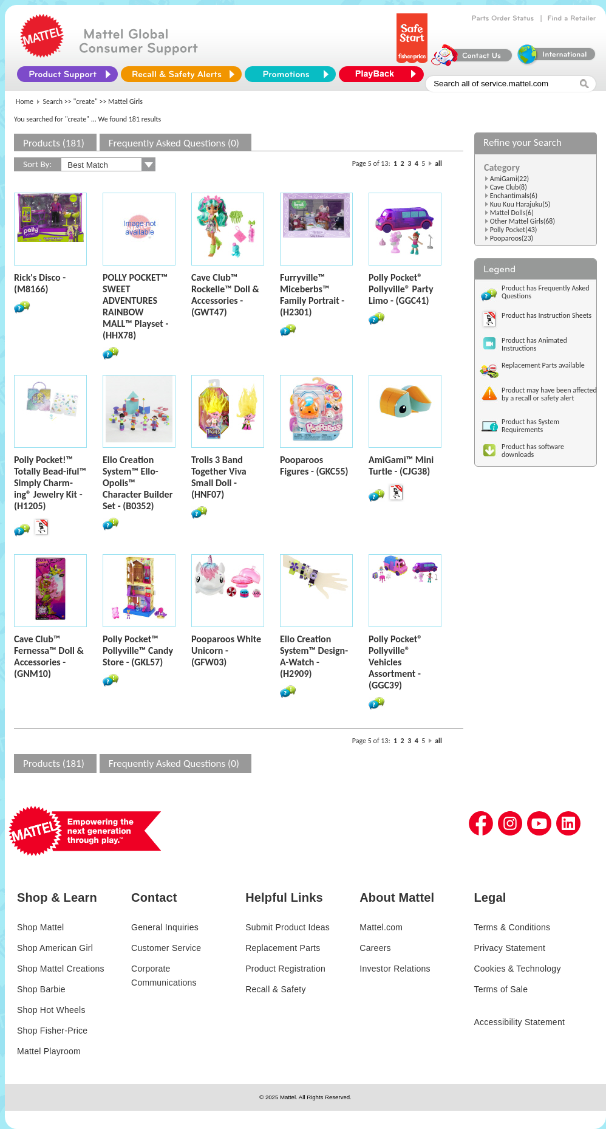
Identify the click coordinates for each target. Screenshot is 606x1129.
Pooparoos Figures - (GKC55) (314, 465)
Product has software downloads (533, 450)
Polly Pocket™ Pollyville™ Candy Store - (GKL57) (138, 650)
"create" (85, 101)
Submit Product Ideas (287, 927)
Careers (375, 948)
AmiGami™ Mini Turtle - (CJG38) (401, 465)
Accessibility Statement (519, 1022)
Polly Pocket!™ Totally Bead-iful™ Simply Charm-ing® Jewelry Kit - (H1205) (50, 483)
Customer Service (166, 948)
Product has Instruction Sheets (546, 315)
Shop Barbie (41, 989)
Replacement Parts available (543, 365)
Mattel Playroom (49, 1051)
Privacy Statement (509, 948)
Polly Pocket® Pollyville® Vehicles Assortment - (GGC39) (395, 662)
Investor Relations (395, 968)
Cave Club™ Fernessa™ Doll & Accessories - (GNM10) (49, 656)
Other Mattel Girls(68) (522, 221)
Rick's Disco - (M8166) (40, 283)
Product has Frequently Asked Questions (546, 292)
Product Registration (285, 968)
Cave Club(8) (508, 187)
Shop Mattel (40, 927)
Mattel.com (381, 927)
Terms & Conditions (512, 927)
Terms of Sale (501, 989)
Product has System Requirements (530, 425)
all (438, 163)
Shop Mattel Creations (60, 968)
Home (24, 101)
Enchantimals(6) (513, 195)
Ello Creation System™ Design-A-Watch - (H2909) (314, 656)
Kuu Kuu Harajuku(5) (520, 204)
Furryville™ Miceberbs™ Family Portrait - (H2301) (312, 295)
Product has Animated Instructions (534, 344)
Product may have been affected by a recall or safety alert (549, 394)
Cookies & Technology (517, 968)
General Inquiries (165, 927)
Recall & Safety (275, 989)
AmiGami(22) (509, 178)
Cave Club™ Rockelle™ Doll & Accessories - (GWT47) (225, 295)
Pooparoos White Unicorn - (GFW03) (226, 650)
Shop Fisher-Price (52, 1030)
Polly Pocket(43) (513, 229)
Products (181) (53, 143)
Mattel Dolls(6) (512, 212)
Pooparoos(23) (511, 238)
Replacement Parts (282, 948)
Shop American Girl (55, 948)
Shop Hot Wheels (51, 1010)
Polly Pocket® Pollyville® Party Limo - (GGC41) (401, 289)
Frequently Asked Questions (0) (174, 143)
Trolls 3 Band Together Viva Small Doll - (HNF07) (219, 477)
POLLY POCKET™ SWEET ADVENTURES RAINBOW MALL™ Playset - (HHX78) (135, 306)
